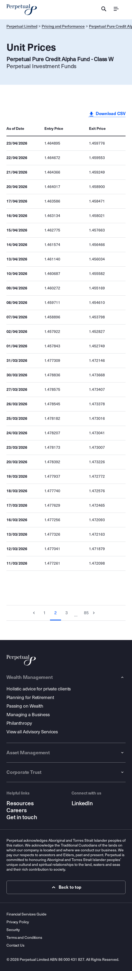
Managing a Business (28, 715)
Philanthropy (19, 723)
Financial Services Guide (26, 914)
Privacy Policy (17, 922)
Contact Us (15, 945)
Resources (20, 803)
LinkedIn (82, 803)
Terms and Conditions (24, 937)
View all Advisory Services (32, 732)
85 (86, 612)
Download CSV (107, 114)
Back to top (66, 887)
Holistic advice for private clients (38, 689)
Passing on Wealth (24, 706)
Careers (16, 810)
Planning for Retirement (30, 697)
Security (13, 930)
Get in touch (21, 817)
